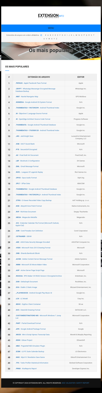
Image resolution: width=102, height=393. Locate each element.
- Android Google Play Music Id (34, 293)
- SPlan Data (23, 183)
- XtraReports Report (26, 369)
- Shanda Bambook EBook (28, 253)
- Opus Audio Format (26, 178)
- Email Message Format (27, 166)
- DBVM (23, 236)
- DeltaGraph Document (27, 282)
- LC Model (22, 299)
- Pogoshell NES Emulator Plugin (30, 346)
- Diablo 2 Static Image (26, 287)
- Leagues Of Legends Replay (29, 172)
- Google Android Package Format (31, 329)
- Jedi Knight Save (24, 136)
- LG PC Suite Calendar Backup (30, 351)
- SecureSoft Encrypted (26, 149)
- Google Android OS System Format (34, 102)
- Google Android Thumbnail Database (36, 125)
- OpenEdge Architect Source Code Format (33, 119)
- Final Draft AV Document (27, 155)
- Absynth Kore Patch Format (29, 206)
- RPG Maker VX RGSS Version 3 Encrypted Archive (39, 276)
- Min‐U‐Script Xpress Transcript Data (33, 335)
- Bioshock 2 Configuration (28, 161)
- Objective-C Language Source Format (31, 113)
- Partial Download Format (28, 323)
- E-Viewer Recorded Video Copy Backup (34, 200)
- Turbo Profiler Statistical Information (32, 363)
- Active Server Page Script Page (30, 270)
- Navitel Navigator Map (27, 97)
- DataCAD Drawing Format (28, 310)
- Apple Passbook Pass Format (31, 83)
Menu (51, 28)
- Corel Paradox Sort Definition (29, 231)
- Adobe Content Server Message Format (34, 259)
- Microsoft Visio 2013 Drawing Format (33, 248)
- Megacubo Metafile (26, 217)
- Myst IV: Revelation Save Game (30, 357)
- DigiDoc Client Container (28, 304)
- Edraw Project (24, 340)
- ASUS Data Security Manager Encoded (33, 242)
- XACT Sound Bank (25, 144)
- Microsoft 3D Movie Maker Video (31, 265)
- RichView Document (26, 212)
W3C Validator (68, 383)
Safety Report (82, 383)
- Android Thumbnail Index (37, 108)
